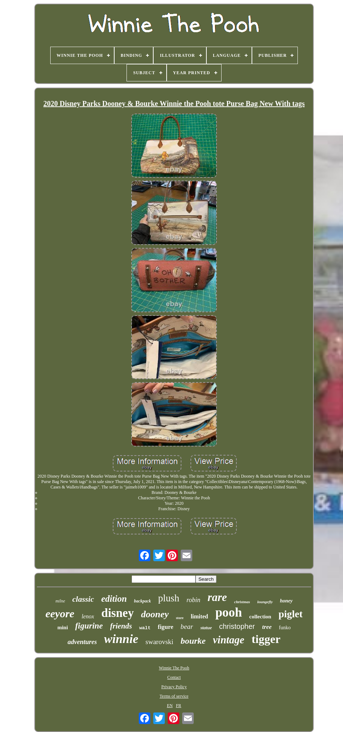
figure (165, 626)
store (180, 618)
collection (260, 616)
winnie (121, 639)
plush (169, 598)
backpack (142, 601)
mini (62, 627)
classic (83, 599)
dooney (155, 614)
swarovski (159, 642)
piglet (290, 613)
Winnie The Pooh (174, 667)
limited (199, 616)
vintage (228, 640)
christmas (242, 602)
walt (144, 628)
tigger (266, 639)
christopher (237, 626)
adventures (82, 642)
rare (217, 597)
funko (285, 627)
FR (178, 705)
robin (193, 600)
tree (266, 626)
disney (117, 612)
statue (206, 627)
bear (187, 626)
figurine (89, 625)
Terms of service (174, 696)
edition (114, 599)
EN (170, 705)
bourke (193, 641)
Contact (174, 677)
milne (60, 601)
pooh (228, 612)
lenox (88, 616)
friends (121, 626)
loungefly (265, 602)
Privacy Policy (173, 686)
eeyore (60, 613)
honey (286, 601)
